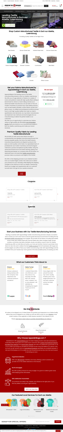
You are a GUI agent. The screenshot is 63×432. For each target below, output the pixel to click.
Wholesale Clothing (31, 11)
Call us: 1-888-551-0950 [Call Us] (46, 0)
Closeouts (57, 0)
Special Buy (53, 0)
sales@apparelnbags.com (48, 97)
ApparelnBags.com (22, 341)
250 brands (21, 359)
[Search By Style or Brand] (38, 6)
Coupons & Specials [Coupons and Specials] (10, 0)
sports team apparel (27, 344)
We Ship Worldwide (31, 309)
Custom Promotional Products (49, 342)
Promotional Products (8, 11)
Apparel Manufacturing (53, 11)
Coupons (31, 181)
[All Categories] (28, 6)
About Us (5, 0)
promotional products (30, 348)
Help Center (17, 0)
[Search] (46, 6)
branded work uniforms (11, 344)
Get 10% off (4, 404)
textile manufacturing (29, 153)
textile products (33, 246)
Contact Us (21, 0)
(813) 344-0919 (50, 100)
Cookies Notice (42, 425)
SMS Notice (35, 425)
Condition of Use (28, 425)
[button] (29, 302)
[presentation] (57, 408)
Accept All (58, 430)
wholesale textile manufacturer (14, 238)
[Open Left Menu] (2, 6)
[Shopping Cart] (60, 6)
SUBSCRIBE (58, 421)
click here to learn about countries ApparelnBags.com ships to (33, 319)
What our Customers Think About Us (31, 262)
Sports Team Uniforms (41, 11)
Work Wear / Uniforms (19, 11)
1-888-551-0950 (12, 24)
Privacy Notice (20, 425)
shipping (50, 314)
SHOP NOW (21, 173)
